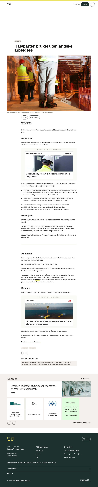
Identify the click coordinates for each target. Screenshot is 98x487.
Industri (25, 348)
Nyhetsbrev (68, 447)
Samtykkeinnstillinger (71, 450)
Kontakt (49, 473)
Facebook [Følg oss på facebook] (39, 450)
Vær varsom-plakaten (33, 462)
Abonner (85, 4)
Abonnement (49, 468)
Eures (37, 279)
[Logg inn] (76, 4)
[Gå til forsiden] (9, 4)
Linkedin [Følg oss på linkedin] (38, 454)
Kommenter (34, 117)
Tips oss (86, 439)
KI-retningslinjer (69, 457)
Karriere (18, 41)
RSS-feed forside (42, 447)
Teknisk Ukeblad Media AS (22, 480)
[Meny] (92, 4)
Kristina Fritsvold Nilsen (15, 449)
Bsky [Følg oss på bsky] (37, 457)
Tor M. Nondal (12, 456)
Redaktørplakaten (50, 462)
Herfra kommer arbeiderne (31, 342)
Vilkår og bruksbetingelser (73, 454)
